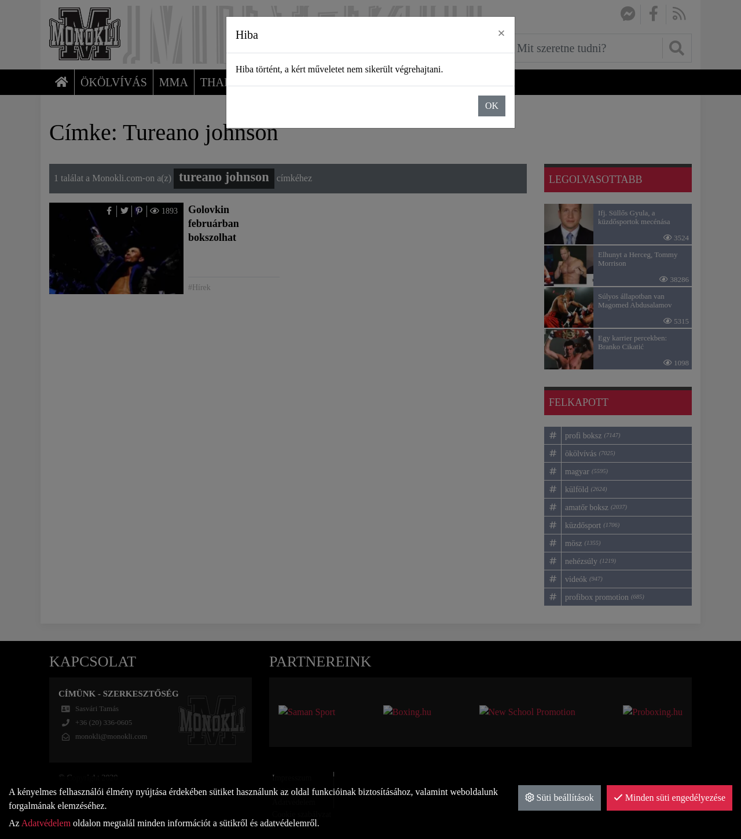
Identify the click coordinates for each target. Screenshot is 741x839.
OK (491, 106)
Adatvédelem (46, 823)
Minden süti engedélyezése (669, 798)
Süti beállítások (559, 798)
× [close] (501, 33)
